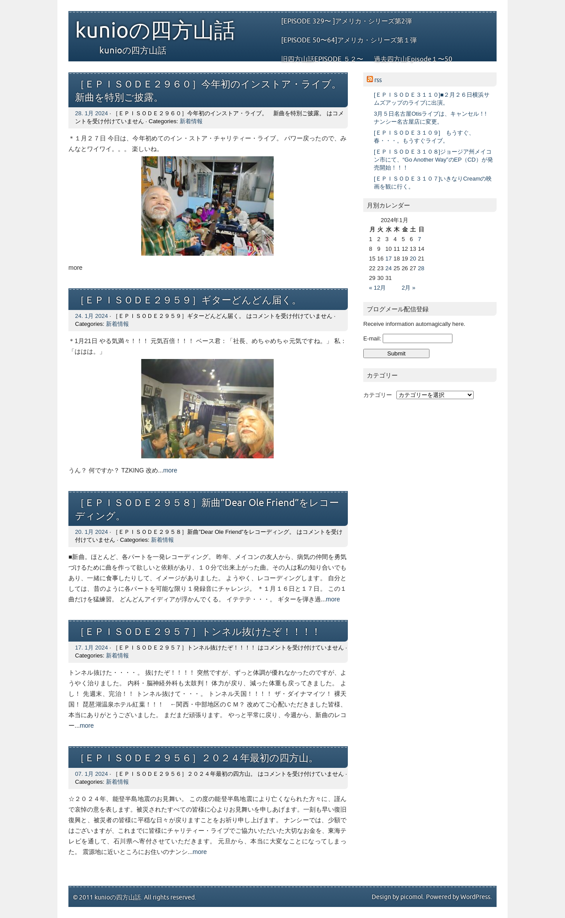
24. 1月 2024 (91, 316)
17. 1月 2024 (91, 647)
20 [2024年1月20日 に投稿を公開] (413, 258)
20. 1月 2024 (91, 532)
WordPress (475, 897)
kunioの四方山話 (155, 31)
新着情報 (191, 121)
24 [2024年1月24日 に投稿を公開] (388, 268)
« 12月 (377, 287)
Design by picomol (397, 897)
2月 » (408, 287)
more (170, 470)
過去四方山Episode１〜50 (413, 59)
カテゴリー (377, 395)
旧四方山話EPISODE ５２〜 (322, 59)
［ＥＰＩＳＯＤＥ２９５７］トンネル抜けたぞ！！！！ (198, 632)
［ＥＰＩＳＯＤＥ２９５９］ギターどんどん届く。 (188, 300)
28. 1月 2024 (91, 113)
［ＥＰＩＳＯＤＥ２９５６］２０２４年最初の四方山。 (196, 758)
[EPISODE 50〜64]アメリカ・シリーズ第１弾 (349, 40)
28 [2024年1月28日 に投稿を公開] (421, 268)
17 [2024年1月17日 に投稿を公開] (388, 258)
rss (378, 80)
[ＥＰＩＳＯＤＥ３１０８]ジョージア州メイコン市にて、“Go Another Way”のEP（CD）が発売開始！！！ (433, 159)
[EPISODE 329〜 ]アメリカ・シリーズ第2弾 (346, 21)
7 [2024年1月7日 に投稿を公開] (419, 239)
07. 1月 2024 (91, 774)
